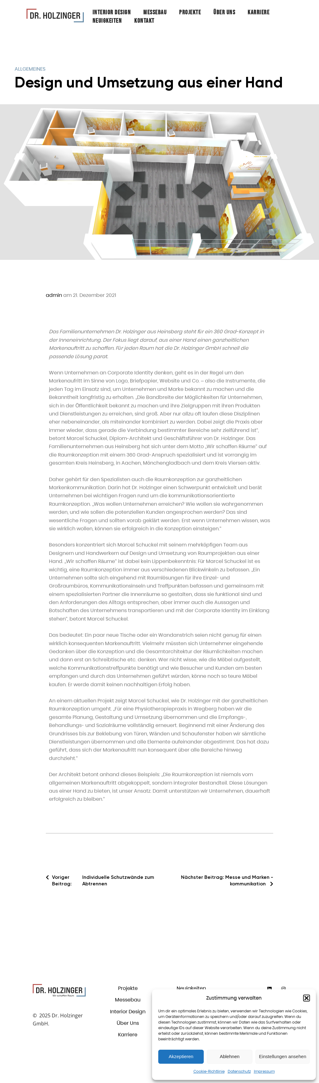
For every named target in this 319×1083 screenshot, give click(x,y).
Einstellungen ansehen (282, 1056)
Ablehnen (229, 1056)
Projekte (190, 12)
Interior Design (112, 12)
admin (54, 295)
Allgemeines (30, 69)
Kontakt (144, 21)
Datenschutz (239, 1071)
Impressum (264, 1071)
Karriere (258, 12)
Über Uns (224, 12)
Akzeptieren (181, 1056)
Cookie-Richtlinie (209, 1071)
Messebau (155, 12)
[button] (306, 998)
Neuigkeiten (107, 21)
